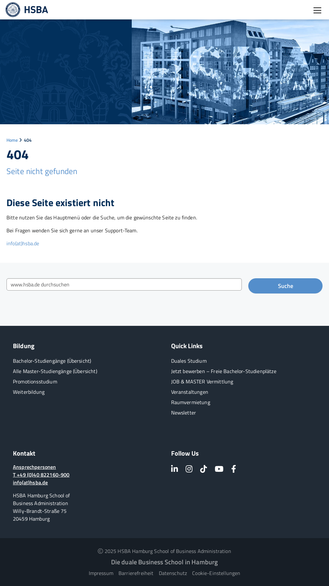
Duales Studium (189, 361)
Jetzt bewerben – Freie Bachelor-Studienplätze (223, 371)
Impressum (101, 573)
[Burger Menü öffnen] (317, 10)
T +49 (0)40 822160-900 (41, 475)
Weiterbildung (29, 392)
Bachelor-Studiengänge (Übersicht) (52, 361)
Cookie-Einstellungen (216, 573)
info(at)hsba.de (22, 243)
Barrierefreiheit (136, 573)
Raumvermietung (190, 402)
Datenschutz (173, 573)
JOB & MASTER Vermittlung (202, 381)
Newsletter (183, 412)
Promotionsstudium (35, 381)
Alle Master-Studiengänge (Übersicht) (55, 371)
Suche (285, 286)
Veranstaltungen (189, 392)
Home (12, 140)
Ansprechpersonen (34, 467)
